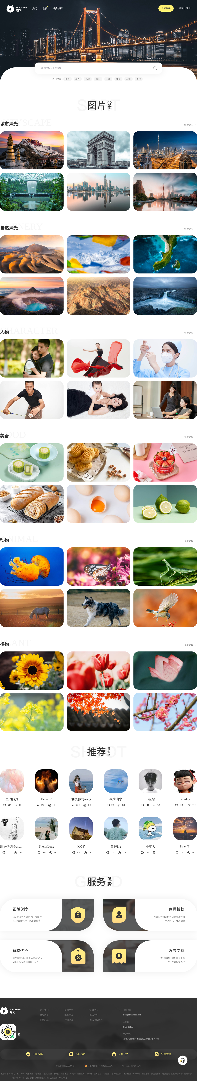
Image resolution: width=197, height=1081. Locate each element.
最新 (44, 8)
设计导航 (30, 1078)
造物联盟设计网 (42, 1078)
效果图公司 (117, 1074)
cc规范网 (54, 1078)
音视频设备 (155, 1074)
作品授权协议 (96, 1020)
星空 (77, 79)
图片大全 (48, 1074)
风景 (88, 79)
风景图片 (107, 1074)
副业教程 (145, 1074)
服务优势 (44, 1015)
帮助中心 (93, 1010)
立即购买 (166, 8)
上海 (108, 79)
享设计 (89, 1074)
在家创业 (127, 1074)
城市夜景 (29, 1074)
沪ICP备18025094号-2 (65, 1066)
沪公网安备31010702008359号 (99, 1066)
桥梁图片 (81, 1074)
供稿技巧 (93, 1015)
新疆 (128, 79)
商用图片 (39, 1074)
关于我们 (44, 1010)
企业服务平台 (177, 1074)
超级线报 (166, 1074)
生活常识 (63, 1078)
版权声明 (69, 1010)
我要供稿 (57, 8)
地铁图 (56, 1074)
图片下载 (20, 1074)
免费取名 (136, 1074)
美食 (138, 79)
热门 (34, 8)
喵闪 (13, 1074)
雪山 (98, 79)
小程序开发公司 (17, 1078)
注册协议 (69, 1020)
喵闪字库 (97, 1074)
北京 (118, 79)
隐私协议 (69, 1015)
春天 (67, 79)
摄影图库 (64, 1074)
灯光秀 (73, 1074)
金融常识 (188, 1074)
